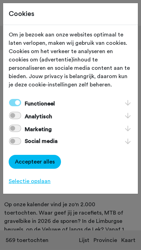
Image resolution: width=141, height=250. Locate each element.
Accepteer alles (35, 162)
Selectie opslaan (30, 181)
